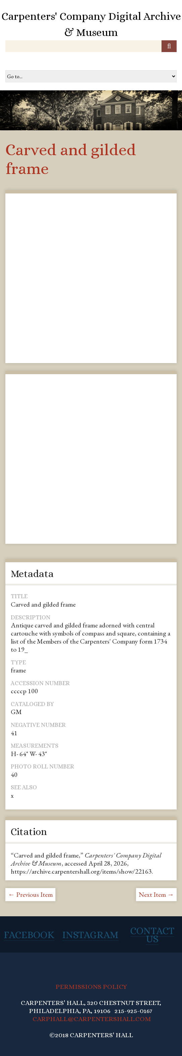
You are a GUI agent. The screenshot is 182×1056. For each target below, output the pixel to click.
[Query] (91, 46)
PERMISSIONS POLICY (91, 987)
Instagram (90, 934)
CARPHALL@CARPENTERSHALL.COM (92, 1019)
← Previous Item (30, 894)
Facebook (29, 934)
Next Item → (156, 894)
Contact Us (152, 934)
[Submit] (169, 46)
